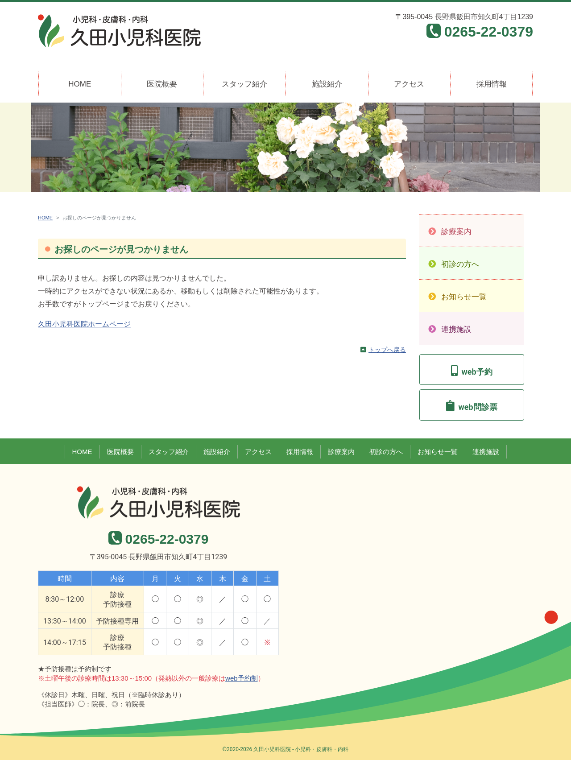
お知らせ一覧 (464, 297)
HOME (79, 84)
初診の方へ (460, 264)
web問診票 (477, 407)
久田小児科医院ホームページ (84, 324)
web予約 (476, 371)
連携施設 (456, 329)
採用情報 (491, 84)
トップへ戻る (387, 349)
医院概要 (162, 84)
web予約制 (241, 678)
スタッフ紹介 (244, 84)
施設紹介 (327, 84)
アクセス (409, 84)
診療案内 (456, 231)
